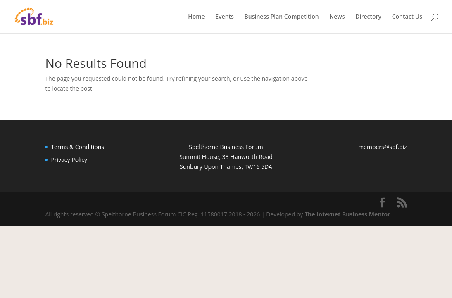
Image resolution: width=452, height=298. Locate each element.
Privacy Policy (69, 159)
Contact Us (407, 17)
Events (224, 17)
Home (196, 17)
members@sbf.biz (382, 147)
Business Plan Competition (282, 17)
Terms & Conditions (77, 147)
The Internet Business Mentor (347, 214)
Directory (368, 17)
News (337, 17)
